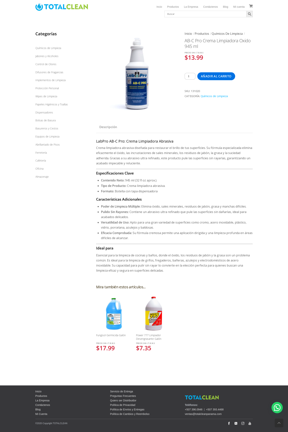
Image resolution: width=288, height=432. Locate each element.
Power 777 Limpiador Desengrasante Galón (148, 337)
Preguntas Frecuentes (123, 395)
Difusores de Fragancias (49, 72)
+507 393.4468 (215, 409)
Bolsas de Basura (45, 120)
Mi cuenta (239, 6)
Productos (173, 6)
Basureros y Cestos (46, 128)
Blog (225, 6)
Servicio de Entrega (121, 391)
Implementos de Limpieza (50, 80)
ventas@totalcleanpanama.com (203, 413)
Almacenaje (42, 176)
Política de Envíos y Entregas (127, 409)
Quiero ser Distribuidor (123, 400)
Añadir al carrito (216, 76)
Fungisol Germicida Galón (111, 335)
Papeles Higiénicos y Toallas (51, 104)
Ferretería (41, 152)
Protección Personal (47, 88)
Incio (159, 6)
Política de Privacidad (122, 404)
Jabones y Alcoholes (46, 56)
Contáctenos (210, 6)
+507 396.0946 (194, 409)
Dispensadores (44, 112)
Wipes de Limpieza (46, 96)
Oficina (39, 168)
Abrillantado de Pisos (47, 144)
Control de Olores (45, 64)
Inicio (188, 34)
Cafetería (40, 160)
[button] (277, 407)
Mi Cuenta (41, 413)
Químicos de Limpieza (227, 34)
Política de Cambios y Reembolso (130, 413)
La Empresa (191, 6)
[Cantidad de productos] (190, 76)
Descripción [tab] (108, 127)
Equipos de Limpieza (47, 136)
